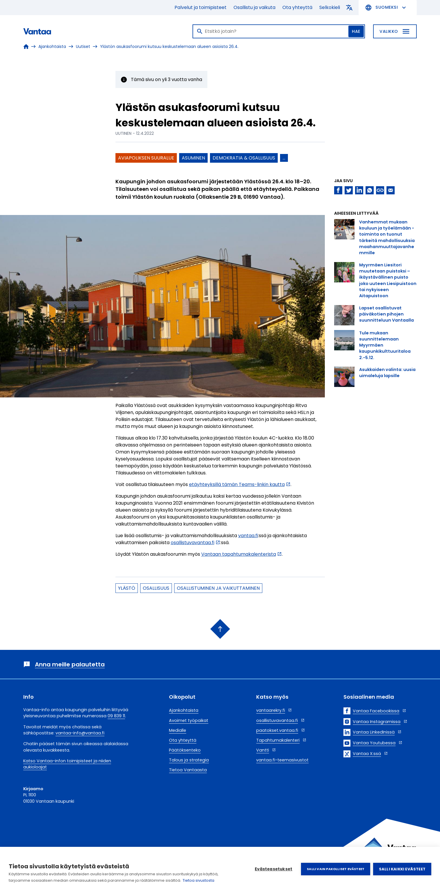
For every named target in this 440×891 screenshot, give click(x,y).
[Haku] (279, 31)
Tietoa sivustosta (198, 880)
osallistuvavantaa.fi (192, 542)
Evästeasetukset (273, 869)
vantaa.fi (248, 535)
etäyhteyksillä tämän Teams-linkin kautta (237, 484)
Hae (356, 31)
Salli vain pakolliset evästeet (335, 869)
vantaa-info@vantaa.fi (80, 733)
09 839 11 (116, 716)
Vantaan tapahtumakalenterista (238, 554)
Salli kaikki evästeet (402, 869)
